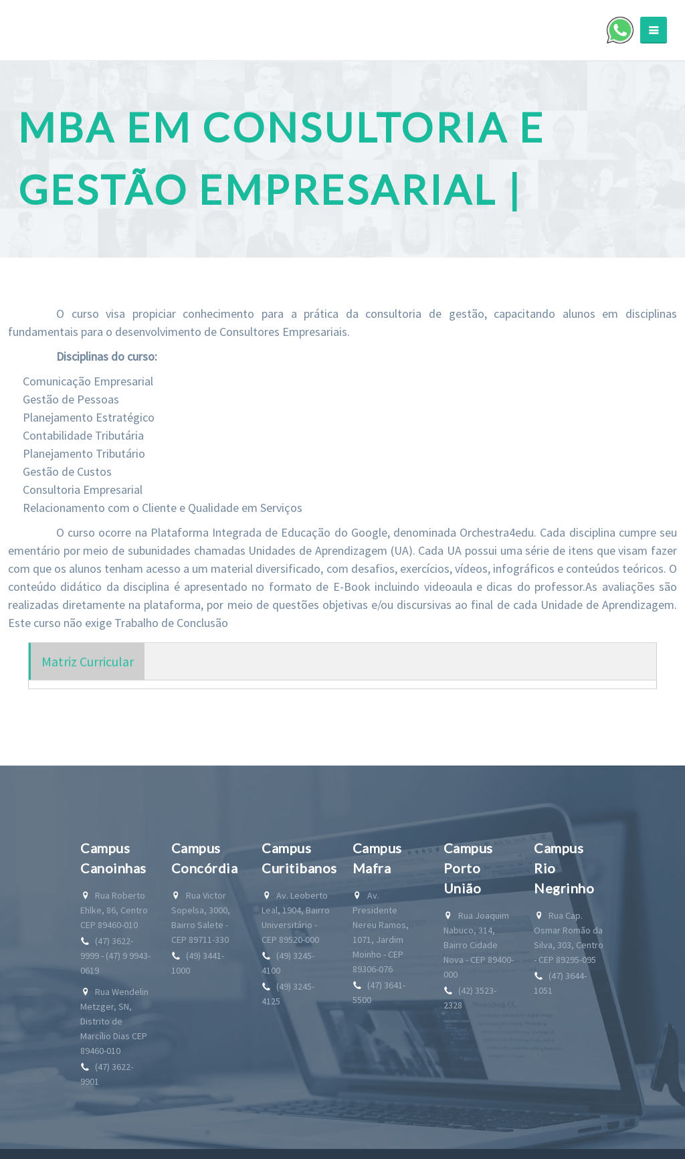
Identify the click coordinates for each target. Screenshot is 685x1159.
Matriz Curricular (87, 671)
